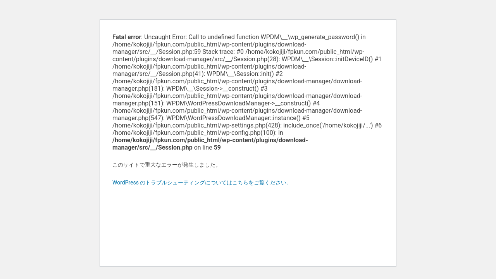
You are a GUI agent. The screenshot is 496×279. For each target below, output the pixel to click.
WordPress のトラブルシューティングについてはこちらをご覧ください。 (202, 182)
